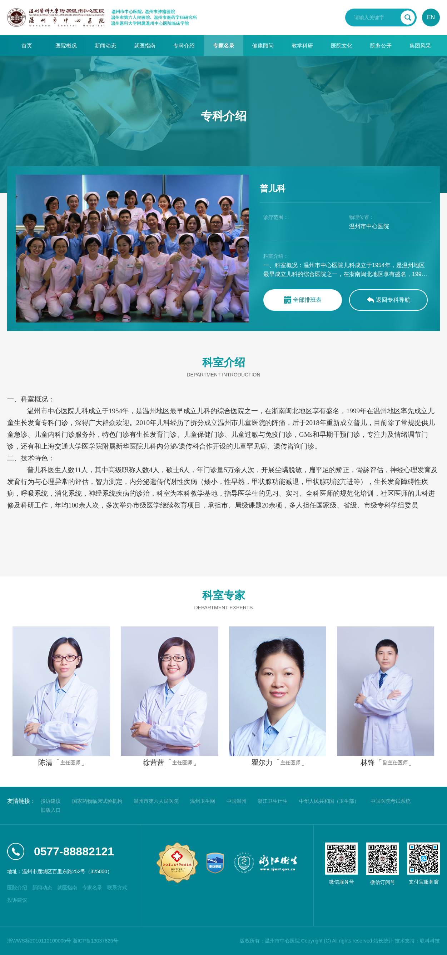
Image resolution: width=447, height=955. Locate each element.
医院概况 (66, 45)
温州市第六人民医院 (156, 801)
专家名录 (223, 45)
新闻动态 (105, 45)
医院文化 (341, 45)
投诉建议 (51, 801)
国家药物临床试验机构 (97, 801)
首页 (26, 45)
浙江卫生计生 (273, 801)
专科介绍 (184, 45)
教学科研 (302, 45)
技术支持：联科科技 (417, 941)
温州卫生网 (202, 801)
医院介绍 (17, 887)
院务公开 (381, 45)
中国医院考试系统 (391, 801)
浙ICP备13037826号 (95, 941)
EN (431, 17)
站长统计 (383, 941)
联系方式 (117, 887)
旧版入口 (51, 810)
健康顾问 (263, 45)
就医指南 (144, 45)
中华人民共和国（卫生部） (329, 801)
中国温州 (237, 801)
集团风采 (420, 45)
